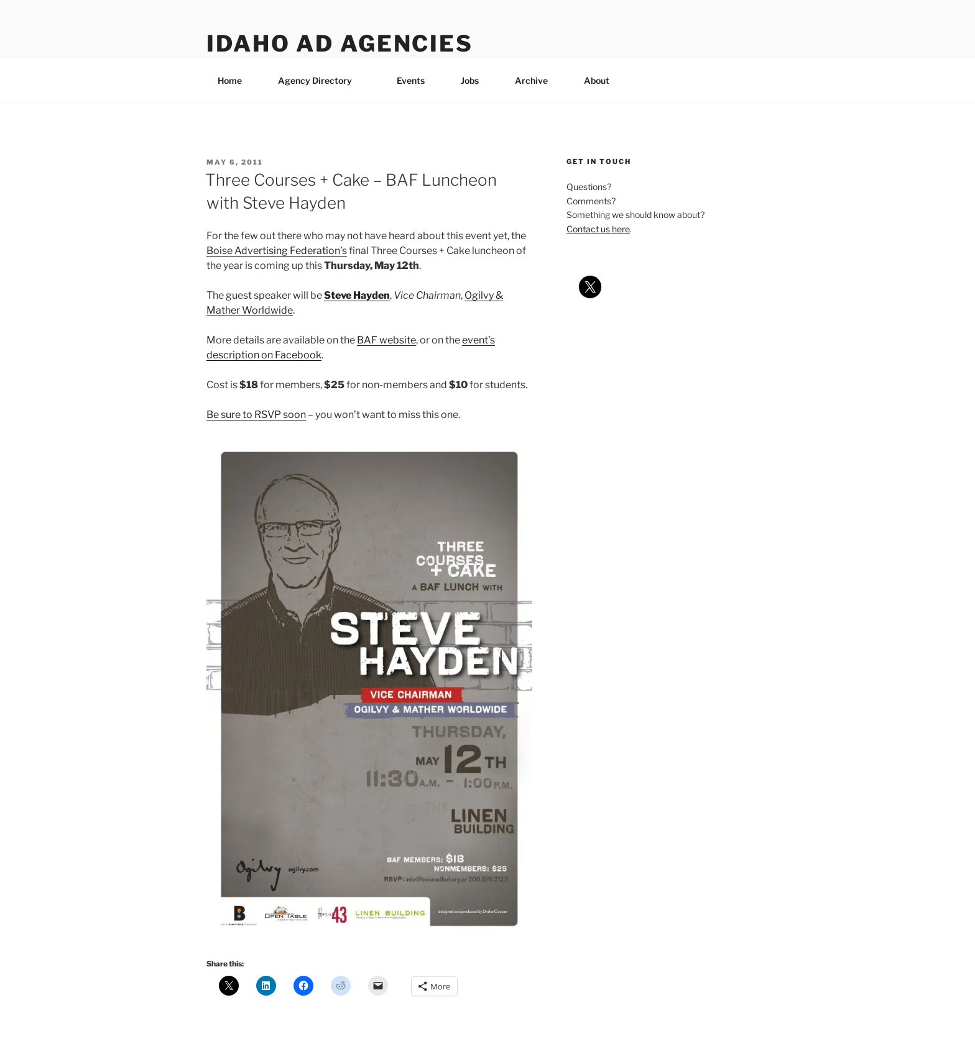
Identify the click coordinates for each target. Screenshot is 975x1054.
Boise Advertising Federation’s (276, 251)
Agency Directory (321, 80)
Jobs (470, 80)
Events (411, 80)
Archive (531, 80)
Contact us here (598, 229)
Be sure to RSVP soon (256, 414)
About (602, 80)
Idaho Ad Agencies (339, 43)
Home (230, 80)
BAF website (386, 340)
